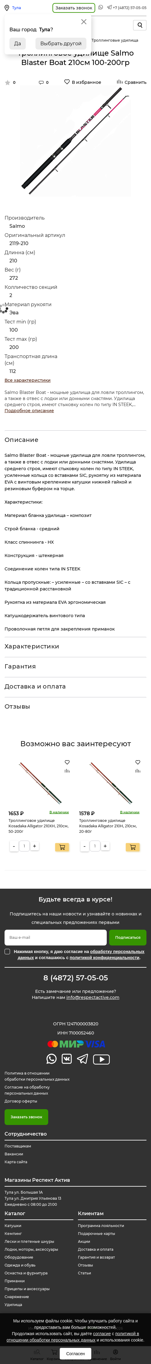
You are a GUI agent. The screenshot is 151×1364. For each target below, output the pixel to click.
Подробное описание (29, 410)
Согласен (75, 1353)
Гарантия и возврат (96, 1257)
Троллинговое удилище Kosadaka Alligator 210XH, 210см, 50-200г (38, 825)
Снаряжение (17, 1296)
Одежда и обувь (20, 1265)
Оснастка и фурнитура (26, 1273)
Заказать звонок (26, 1117)
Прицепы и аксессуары (27, 1289)
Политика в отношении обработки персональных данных (37, 1076)
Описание (22, 439)
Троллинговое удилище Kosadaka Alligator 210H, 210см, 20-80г (108, 825)
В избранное (86, 82)
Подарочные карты (96, 1233)
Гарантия (20, 666)
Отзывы (17, 706)
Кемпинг (13, 1233)
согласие (102, 1333)
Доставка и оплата (35, 686)
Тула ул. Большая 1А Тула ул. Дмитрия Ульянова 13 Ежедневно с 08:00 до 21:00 (33, 1198)
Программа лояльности (101, 1225)
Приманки (15, 1281)
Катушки (13, 1225)
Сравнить (135, 82)
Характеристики (32, 646)
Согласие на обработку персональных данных (27, 1090)
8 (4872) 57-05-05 (75, 978)
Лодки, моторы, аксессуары (31, 1249)
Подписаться (127, 937)
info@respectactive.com (92, 997)
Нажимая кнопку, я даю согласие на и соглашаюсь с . (79, 954)
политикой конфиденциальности (104, 957)
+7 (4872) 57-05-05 (129, 7)
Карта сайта (16, 1162)
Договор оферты (21, 1101)
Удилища (13, 1304)
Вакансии (14, 1154)
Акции (84, 1241)
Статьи (84, 1273)
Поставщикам (18, 1146)
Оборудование (19, 1257)
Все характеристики (28, 380)
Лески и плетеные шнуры (29, 1241)
